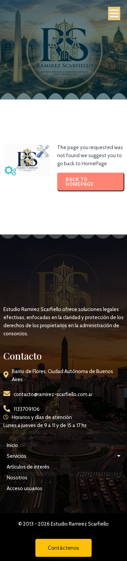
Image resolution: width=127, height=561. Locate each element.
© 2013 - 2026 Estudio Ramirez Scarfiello (63, 524)
